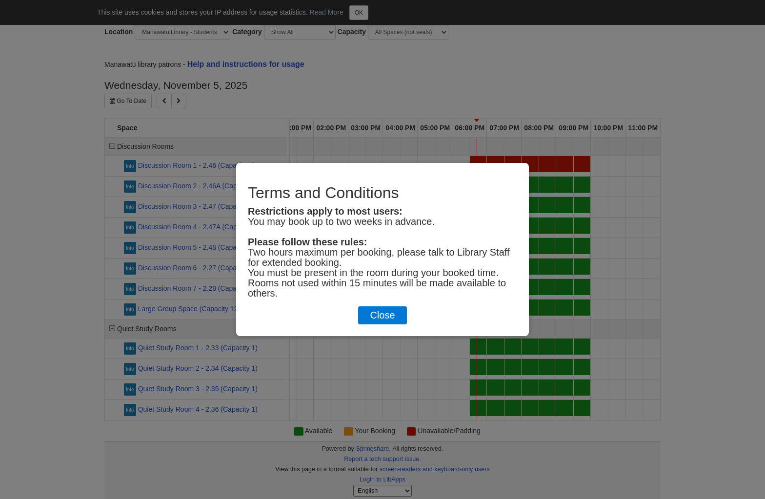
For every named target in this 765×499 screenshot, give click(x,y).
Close (382, 315)
